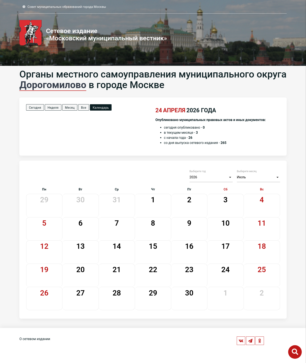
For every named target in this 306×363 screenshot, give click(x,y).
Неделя (53, 107)
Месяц (70, 107)
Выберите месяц (247, 171)
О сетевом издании (34, 339)
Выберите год (198, 171)
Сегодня (35, 107)
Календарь (101, 107)
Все (83, 107)
